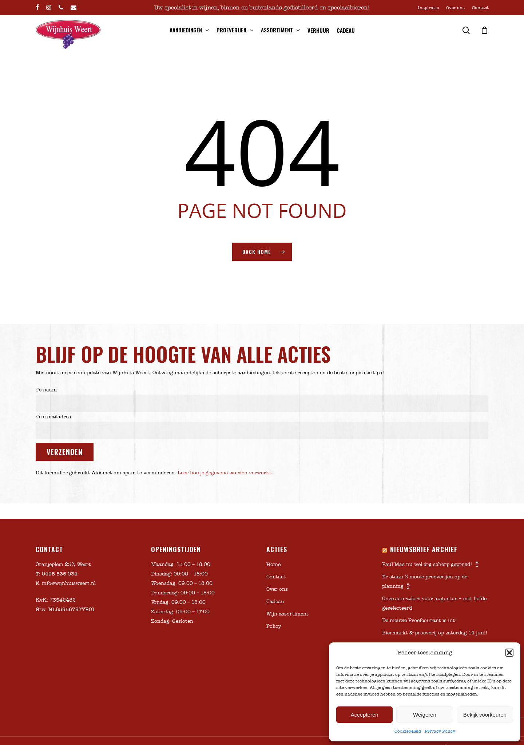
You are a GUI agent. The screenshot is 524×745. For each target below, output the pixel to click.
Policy (273, 626)
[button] (509, 652)
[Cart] (485, 30)
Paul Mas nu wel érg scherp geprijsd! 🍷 (431, 564)
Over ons (277, 589)
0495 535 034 (60, 574)
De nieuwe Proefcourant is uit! (419, 620)
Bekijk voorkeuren (485, 715)
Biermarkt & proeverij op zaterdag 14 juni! (435, 633)
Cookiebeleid (407, 731)
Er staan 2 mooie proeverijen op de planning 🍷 (424, 581)
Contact (276, 577)
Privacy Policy (440, 731)
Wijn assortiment (287, 614)
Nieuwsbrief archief (423, 549)
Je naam (262, 399)
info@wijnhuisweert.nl (69, 583)
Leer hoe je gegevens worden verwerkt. (225, 473)
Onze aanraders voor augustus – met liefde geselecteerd (434, 603)
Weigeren (424, 715)
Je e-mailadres (262, 426)
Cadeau (275, 601)
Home (273, 564)
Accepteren (364, 715)
